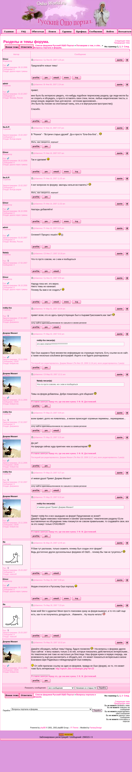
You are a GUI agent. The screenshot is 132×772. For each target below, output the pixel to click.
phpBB (43, 728)
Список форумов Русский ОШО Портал (54, 45)
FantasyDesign (96, 728)
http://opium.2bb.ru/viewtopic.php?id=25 (75, 668)
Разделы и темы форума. (26, 42)
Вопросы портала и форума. (48, 48)
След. (126, 46)
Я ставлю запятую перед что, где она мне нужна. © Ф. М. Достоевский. (64, 402)
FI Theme (74, 728)
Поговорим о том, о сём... (88, 45)
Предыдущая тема (122, 43)
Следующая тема (122, 41)
